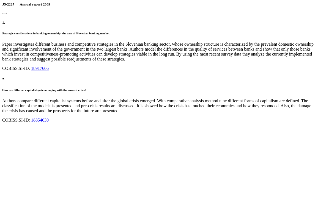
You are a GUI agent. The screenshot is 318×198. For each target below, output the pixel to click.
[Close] (4, 13)
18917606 (40, 68)
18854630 (40, 120)
